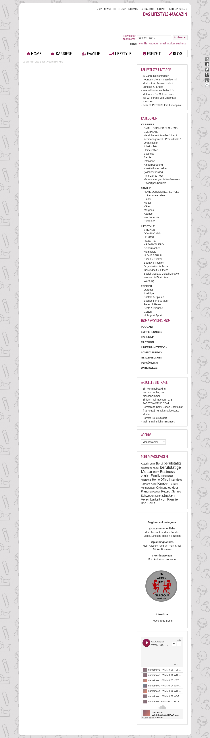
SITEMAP (122, 9)
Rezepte (153, 43)
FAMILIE (93, 53)
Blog (37, 62)
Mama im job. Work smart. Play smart (58, 26)
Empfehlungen (151, 332)
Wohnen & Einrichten (156, 277)
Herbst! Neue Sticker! (155, 417)
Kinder (147, 199)
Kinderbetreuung (153, 164)
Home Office (151, 150)
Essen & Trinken (153, 259)
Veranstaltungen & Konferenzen (162, 179)
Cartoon (147, 342)
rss (207, 59)
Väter (147, 206)
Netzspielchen (151, 357)
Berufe (147, 157)
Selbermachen (152, 248)
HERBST (149, 237)
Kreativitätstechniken (155, 168)
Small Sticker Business (173, 43)
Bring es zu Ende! (153, 86)
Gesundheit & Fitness (156, 270)
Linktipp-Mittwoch (154, 347)
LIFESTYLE (123, 53)
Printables (149, 221)
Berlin (152, 464)
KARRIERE (64, 53)
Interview (175, 479)
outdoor (173, 487)
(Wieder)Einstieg (153, 172)
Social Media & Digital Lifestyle (161, 273)
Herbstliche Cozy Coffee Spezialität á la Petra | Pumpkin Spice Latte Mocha (163, 410)
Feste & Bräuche (153, 308)
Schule (176, 491)
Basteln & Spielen (154, 297)
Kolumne (147, 337)
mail (207, 85)
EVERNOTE (151, 131)
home (36, 53)
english (145, 475)
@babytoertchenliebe (162, 528)
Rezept (166, 491)
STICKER (149, 229)
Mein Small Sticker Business (159, 421)
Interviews (149, 161)
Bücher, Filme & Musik (156, 300)
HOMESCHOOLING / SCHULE (161, 191)
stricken (168, 495)
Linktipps (174, 484)
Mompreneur (148, 487)
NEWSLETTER (109, 9)
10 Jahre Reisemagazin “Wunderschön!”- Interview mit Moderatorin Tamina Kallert (160, 79)
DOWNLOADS (152, 233)
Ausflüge (149, 293)
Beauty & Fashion (154, 262)
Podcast (156, 491)
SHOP (99, 9)
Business (149, 153)
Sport (158, 495)
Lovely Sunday (151, 352)
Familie (143, 43)
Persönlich (149, 362)
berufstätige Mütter (161, 469)
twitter (207, 69)
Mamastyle (150, 251)
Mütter (147, 202)
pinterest (207, 80)
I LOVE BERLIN (153, 255)
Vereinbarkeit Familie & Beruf (160, 135)
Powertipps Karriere (155, 183)
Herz (163, 476)
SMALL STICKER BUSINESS (161, 128)
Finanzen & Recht (154, 175)
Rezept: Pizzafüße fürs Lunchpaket (162, 105)
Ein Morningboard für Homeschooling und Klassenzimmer (155, 392)
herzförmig (146, 480)
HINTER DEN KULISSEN (177, 9)
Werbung (149, 281)
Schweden (148, 495)
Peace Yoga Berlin (162, 620)
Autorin (145, 463)
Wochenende (151, 217)
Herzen (170, 476)
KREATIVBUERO (154, 244)
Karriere (145, 483)
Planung (146, 491)
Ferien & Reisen (153, 304)
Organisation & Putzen (156, 266)
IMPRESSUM (133, 9)
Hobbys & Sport (153, 315)
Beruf (159, 463)
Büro (156, 471)
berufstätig (172, 463)
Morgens (149, 210)
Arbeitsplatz (150, 146)
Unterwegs (149, 367)
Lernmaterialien (156, 195)
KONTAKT (161, 9)
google (207, 75)
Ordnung (161, 487)
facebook (207, 64)
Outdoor (148, 289)
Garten (148, 311)
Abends (148, 213)
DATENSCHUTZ (147, 9)
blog (177, 53)
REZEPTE (150, 240)
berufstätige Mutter (150, 468)
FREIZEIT (154, 53)
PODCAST (147, 326)
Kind (154, 483)
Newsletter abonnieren (129, 37)
